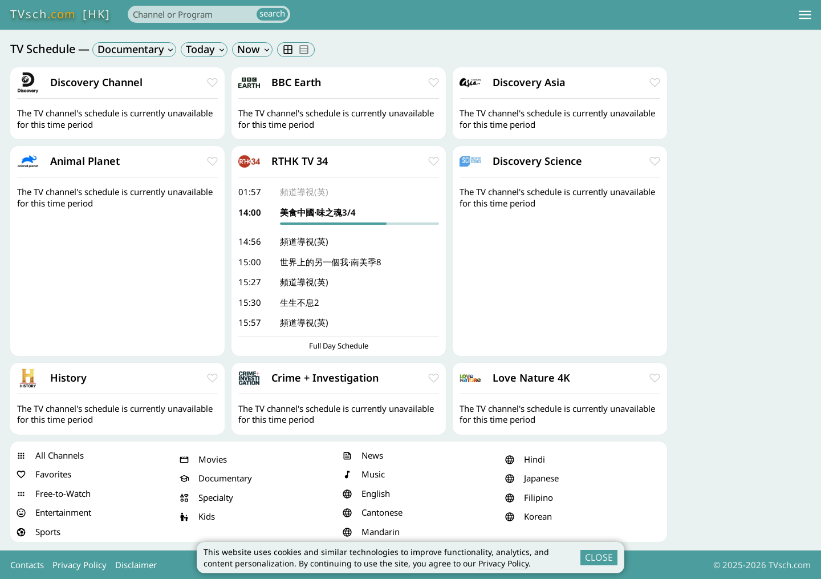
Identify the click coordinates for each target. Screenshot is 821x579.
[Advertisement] (742, 238)
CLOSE (599, 557)
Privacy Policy (503, 563)
